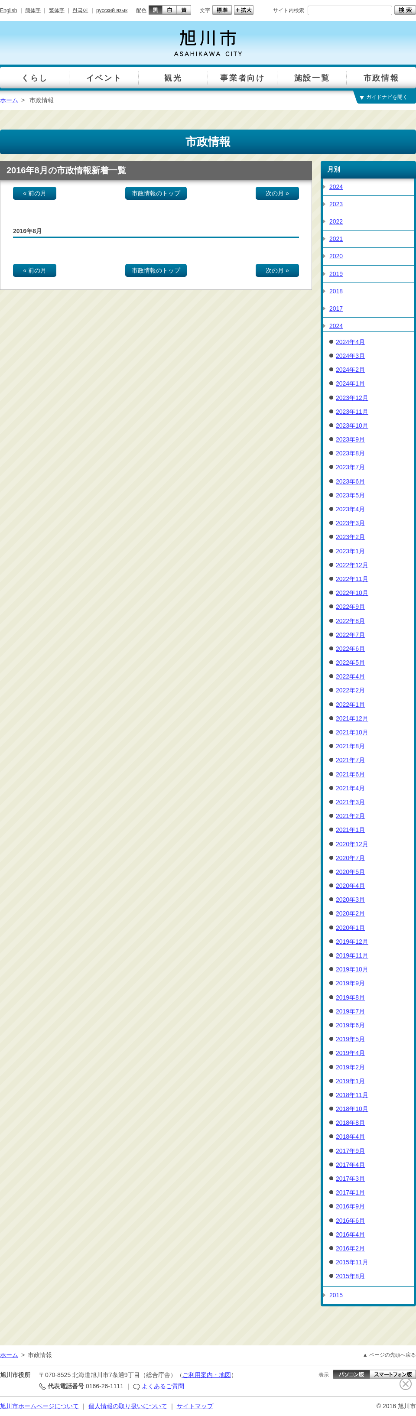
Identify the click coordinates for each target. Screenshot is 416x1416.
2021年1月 (350, 829)
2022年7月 (350, 634)
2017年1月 (350, 1192)
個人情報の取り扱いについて (127, 1406)
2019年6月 (350, 1025)
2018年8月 (350, 1122)
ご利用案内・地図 (206, 1374)
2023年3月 (350, 523)
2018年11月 (352, 1094)
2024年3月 (350, 355)
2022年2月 (350, 690)
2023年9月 (350, 439)
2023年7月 (350, 467)
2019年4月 (350, 1052)
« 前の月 (34, 193)
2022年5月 (350, 662)
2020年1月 (350, 927)
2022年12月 (352, 565)
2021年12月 (352, 718)
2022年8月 (350, 620)
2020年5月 (350, 871)
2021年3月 (350, 802)
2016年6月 (350, 1220)
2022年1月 (350, 704)
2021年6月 (350, 774)
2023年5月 (350, 495)
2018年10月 (352, 1108)
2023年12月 (352, 397)
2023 (336, 204)
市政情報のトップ (156, 193)
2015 (336, 1295)
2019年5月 (350, 1039)
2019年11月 (352, 955)
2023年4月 (350, 509)
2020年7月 (350, 857)
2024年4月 (350, 341)
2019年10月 (352, 969)
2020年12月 (352, 844)
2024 (336, 186)
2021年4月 (350, 788)
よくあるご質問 (163, 1386)
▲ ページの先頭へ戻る (389, 1355)
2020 (336, 256)
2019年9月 (350, 983)
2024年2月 (350, 369)
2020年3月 (350, 899)
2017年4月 (350, 1164)
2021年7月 (350, 760)
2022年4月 (350, 676)
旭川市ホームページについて (39, 1406)
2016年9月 (350, 1206)
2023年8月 (350, 453)
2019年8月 (350, 997)
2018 (336, 291)
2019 (336, 273)
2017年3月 (350, 1178)
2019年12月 (352, 941)
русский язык (111, 10)
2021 (336, 238)
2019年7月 (350, 1011)
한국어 (80, 10)
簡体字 (33, 10)
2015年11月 (352, 1262)
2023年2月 (350, 536)
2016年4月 (350, 1234)
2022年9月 (350, 606)
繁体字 (57, 10)
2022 (336, 221)
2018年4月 (350, 1136)
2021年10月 (352, 732)
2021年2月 (350, 815)
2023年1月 (350, 551)
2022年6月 (350, 648)
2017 (336, 308)
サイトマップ (195, 1406)
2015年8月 (350, 1276)
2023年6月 (350, 481)
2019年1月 (350, 1081)
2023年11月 (352, 411)
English (8, 10)
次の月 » (277, 193)
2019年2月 (350, 1067)
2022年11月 (352, 578)
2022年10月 (352, 592)
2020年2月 (350, 913)
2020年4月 (350, 885)
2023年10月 (352, 425)
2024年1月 (350, 383)
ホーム (9, 100)
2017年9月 (350, 1150)
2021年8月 (350, 746)
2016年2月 (350, 1248)
